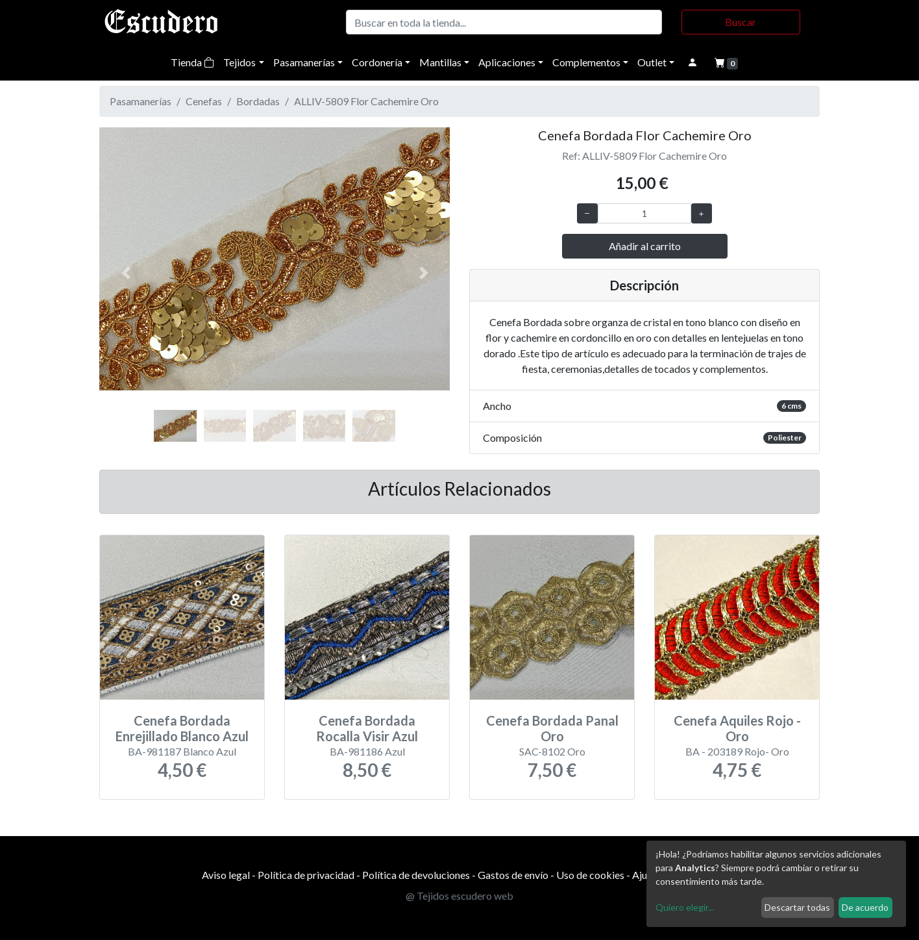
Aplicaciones (506, 62)
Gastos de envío (513, 875)
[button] (125, 272)
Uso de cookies (590, 875)
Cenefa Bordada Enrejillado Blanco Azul (182, 728)
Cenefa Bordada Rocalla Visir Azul (367, 728)
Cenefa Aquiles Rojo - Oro (737, 728)
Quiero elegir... (685, 907)
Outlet (652, 62)
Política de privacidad (306, 875)
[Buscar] (504, 22)
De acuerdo (865, 907)
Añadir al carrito (645, 246)
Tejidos (239, 62)
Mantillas (440, 62)
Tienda (192, 62)
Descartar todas (797, 907)
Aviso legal (226, 875)
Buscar (740, 22)
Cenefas (204, 101)
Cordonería (377, 62)
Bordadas (258, 101)
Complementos (586, 62)
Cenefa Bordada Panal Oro (552, 728)
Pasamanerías (304, 62)
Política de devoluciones (416, 875)
